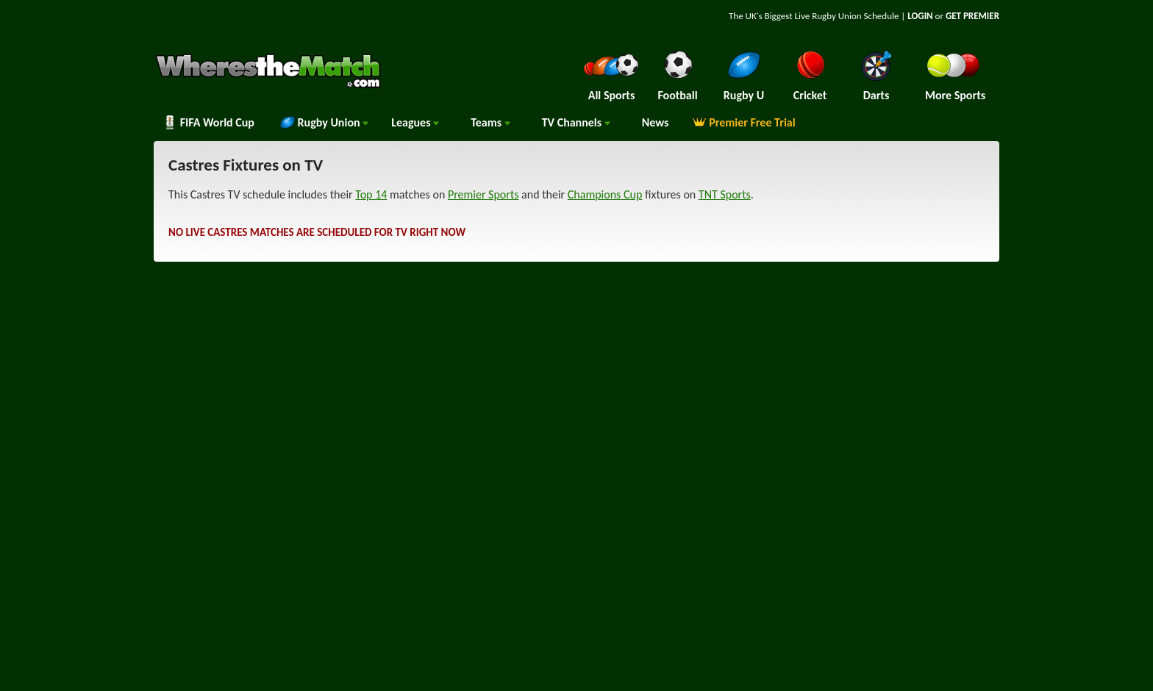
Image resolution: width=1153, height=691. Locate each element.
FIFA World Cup (208, 122)
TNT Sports (725, 194)
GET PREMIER (972, 15)
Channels (576, 122)
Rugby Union (324, 122)
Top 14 (371, 194)
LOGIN (919, 15)
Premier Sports (483, 194)
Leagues (415, 122)
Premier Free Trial (744, 122)
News (655, 122)
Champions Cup (605, 194)
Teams (490, 122)
